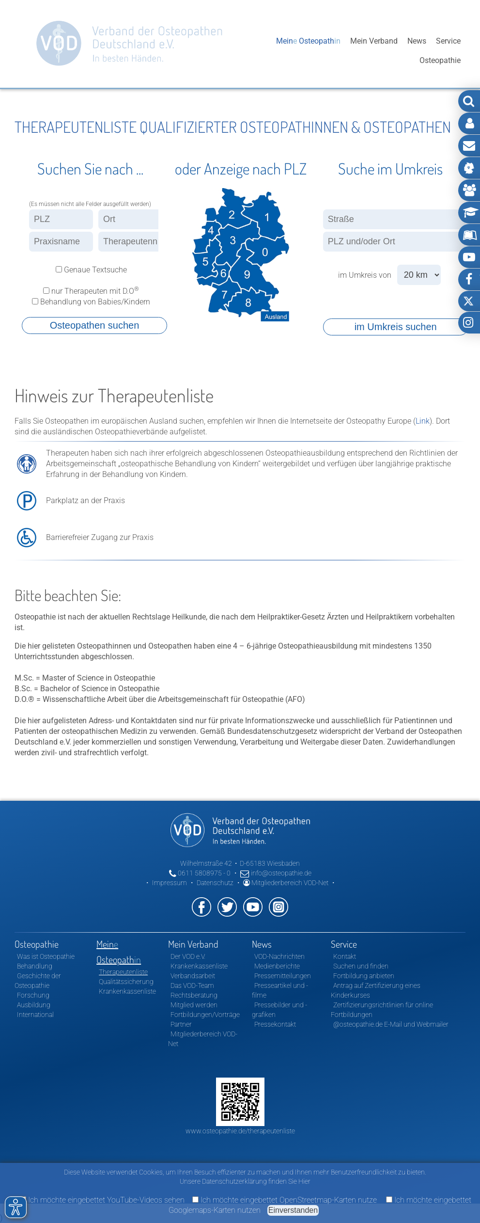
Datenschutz (215, 883)
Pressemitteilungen (282, 976)
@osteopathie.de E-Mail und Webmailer (391, 1024)
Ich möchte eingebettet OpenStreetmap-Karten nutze (284, 1200)
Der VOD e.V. (187, 956)
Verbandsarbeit (192, 976)
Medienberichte (277, 966)
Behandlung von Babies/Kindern (90, 301)
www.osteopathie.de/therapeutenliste (240, 1131)
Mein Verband (374, 50)
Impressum (169, 883)
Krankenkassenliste (127, 991)
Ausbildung (33, 1005)
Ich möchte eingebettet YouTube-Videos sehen (102, 1200)
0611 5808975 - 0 (200, 873)
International (35, 1014)
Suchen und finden (360, 966)
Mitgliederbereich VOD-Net (285, 883)
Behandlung (34, 966)
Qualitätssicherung (126, 981)
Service (448, 50)
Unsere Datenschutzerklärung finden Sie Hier (245, 1181)
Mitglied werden (193, 1005)
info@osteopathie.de (275, 873)
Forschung (33, 995)
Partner (181, 1024)
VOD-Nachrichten (279, 956)
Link (423, 421)
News (416, 50)
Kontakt (344, 956)
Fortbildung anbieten (363, 976)
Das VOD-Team (192, 985)
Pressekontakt (275, 1024)
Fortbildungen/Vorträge (205, 1014)
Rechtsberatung (193, 995)
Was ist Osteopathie (46, 956)
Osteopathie (245, 50)
